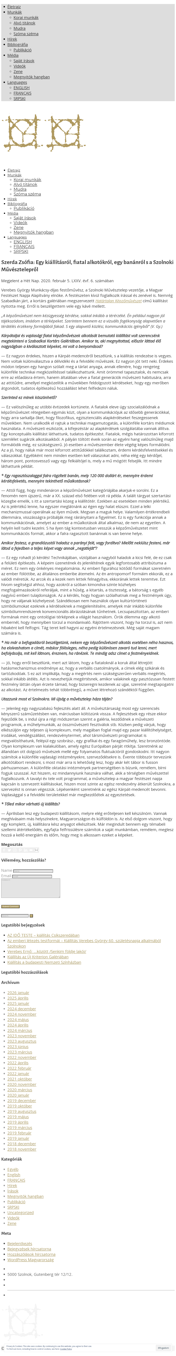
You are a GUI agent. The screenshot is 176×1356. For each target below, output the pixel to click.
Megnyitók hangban (25, 1200)
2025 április (17, 1001)
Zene (11, 1227)
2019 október (19, 1109)
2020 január (18, 1099)
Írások (12, 1194)
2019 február (19, 1136)
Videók (13, 1221)
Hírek (12, 1189)
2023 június (17, 1050)
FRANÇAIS (16, 1184)
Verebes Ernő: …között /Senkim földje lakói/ (46, 955)
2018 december (21, 1147)
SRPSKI (13, 1211)
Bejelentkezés (19, 1247)
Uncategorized (20, 1216)
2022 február (19, 1072)
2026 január (18, 996)
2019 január (18, 1142)
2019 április (17, 1126)
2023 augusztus (21, 1045)
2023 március (19, 1055)
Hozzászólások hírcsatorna (31, 1258)
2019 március (19, 1131)
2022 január (18, 1077)
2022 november (21, 1061)
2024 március (19, 1034)
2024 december (21, 1012)
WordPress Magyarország (30, 1263)
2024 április (17, 1028)
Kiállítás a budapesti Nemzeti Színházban (44, 966)
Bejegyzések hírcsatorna (29, 1252)
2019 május (18, 1120)
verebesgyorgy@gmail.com (32, 1289)
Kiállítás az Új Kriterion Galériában (38, 960)
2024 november (21, 1018)
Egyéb (12, 1173)
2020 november (21, 1088)
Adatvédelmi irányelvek (28, 1299)
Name (6, 870)
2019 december (21, 1104)
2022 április (17, 1066)
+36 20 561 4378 (22, 1283)
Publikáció (16, 1205)
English (13, 1178)
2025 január (18, 1007)
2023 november (21, 1039)
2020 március (19, 1093)
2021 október (19, 1082)
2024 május (18, 1023)
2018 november (21, 1153)
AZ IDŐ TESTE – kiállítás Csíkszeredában (43, 939)
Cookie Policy (66, 1349)
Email (6, 875)
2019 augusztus (21, 1115)
